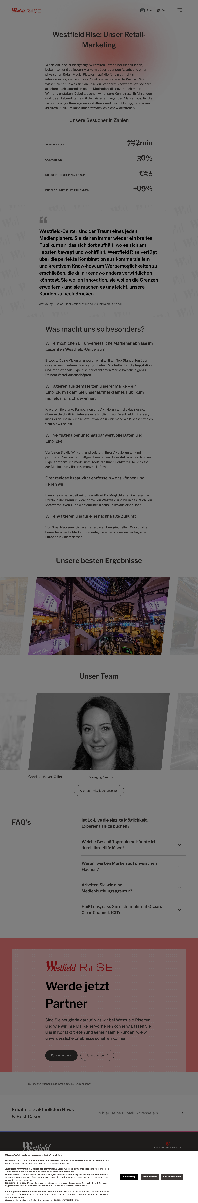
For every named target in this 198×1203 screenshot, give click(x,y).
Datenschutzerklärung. (66, 1200)
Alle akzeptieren (172, 1177)
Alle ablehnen (150, 1177)
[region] (99, 1177)
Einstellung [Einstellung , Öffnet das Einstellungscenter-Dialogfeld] (129, 1177)
